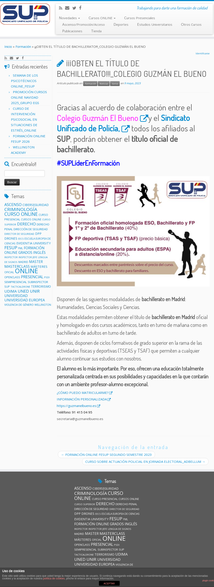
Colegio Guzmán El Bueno (97, 117)
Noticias (103, 83)
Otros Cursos (191, 24)
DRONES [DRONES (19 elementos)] (10, 238)
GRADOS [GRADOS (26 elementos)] (25, 252)
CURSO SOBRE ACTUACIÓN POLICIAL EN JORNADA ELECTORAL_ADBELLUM (145, 461)
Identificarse (203, 53)
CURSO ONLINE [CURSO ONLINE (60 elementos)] (21, 214)
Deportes (121, 24)
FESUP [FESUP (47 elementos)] (10, 248)
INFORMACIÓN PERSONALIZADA (82, 399)
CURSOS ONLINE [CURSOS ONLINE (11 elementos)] (31, 219)
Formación (23, 46)
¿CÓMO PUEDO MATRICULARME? (83, 392)
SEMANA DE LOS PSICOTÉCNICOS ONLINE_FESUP (24, 80)
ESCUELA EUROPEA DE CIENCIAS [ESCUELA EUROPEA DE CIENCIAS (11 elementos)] (121, 513)
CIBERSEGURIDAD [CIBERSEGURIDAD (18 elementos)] (35, 205)
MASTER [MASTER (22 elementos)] (36, 261)
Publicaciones (72, 30)
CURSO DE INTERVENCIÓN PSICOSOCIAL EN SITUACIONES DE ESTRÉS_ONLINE (24, 119)
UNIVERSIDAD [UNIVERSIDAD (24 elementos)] (16, 295)
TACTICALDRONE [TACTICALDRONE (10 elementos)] (20, 286)
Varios (115, 83)
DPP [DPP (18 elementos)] (38, 234)
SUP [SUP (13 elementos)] (7, 286)
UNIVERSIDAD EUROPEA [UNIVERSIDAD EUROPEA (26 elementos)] (24, 299)
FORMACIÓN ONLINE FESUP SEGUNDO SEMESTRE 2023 (106, 454)
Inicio (8, 46)
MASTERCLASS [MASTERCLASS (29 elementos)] (112, 533)
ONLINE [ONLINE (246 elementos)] (26, 270)
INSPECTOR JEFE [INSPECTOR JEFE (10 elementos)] (28, 257)
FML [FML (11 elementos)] (20, 248)
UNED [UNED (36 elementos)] (23, 291)
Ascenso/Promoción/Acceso (83, 24)
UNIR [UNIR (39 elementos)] (35, 291)
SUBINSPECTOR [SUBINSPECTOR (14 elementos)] (38, 282)
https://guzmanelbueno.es (76, 405)
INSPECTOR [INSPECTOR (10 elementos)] (11, 257)
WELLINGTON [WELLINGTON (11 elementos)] (43, 304)
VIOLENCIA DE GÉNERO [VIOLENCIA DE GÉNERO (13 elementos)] (19, 305)
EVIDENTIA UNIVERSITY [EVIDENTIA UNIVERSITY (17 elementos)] (33, 243)
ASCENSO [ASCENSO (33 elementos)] (13, 204)
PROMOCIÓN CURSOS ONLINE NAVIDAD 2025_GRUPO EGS (29, 97)
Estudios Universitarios (154, 24)
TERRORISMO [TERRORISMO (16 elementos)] (41, 286)
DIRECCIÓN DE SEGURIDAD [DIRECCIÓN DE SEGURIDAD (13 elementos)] (31, 229)
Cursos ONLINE (102, 17)
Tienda (96, 30)
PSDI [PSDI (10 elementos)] (47, 277)
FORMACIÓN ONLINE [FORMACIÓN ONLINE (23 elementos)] (91, 524)
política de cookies (54, 578)
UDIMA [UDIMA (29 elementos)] (10, 291)
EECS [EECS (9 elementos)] (21, 238)
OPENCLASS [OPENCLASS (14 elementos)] (12, 277)
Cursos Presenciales (139, 17)
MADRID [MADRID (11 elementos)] (23, 262)
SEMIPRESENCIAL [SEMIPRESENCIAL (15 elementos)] (15, 282)
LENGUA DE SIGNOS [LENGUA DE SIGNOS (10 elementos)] (119, 528)
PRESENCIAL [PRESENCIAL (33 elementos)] (32, 276)
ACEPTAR (109, 583)
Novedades (69, 17)
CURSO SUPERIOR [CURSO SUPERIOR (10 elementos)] (84, 504)
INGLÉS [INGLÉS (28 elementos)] (39, 252)
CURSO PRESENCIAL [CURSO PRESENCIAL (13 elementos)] (105, 499)
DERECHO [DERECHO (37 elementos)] (26, 224)
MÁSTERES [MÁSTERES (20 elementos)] (39, 266)
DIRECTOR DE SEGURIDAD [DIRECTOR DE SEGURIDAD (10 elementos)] (19, 233)
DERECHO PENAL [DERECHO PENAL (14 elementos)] (126, 504)
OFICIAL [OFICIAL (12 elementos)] (9, 272)
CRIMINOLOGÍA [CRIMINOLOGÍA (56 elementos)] (20, 209)
